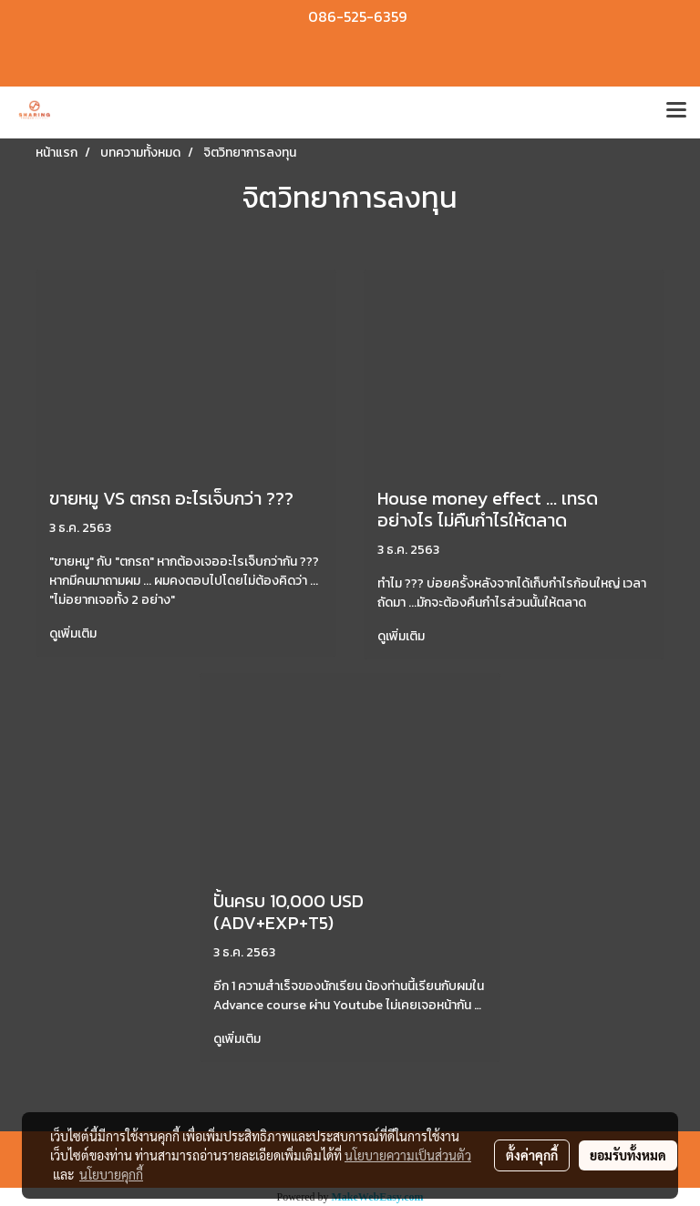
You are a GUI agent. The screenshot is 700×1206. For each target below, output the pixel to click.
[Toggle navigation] (676, 112)
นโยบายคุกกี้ (111, 1174)
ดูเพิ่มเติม (74, 633)
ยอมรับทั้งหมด (628, 1155)
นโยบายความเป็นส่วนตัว (408, 1155)
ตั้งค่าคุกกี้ (532, 1155)
